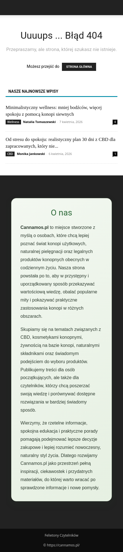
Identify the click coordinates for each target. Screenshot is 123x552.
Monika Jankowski (31, 154)
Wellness (13, 122)
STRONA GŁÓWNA (79, 67)
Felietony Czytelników (61, 535)
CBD (10, 154)
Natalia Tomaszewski (39, 122)
